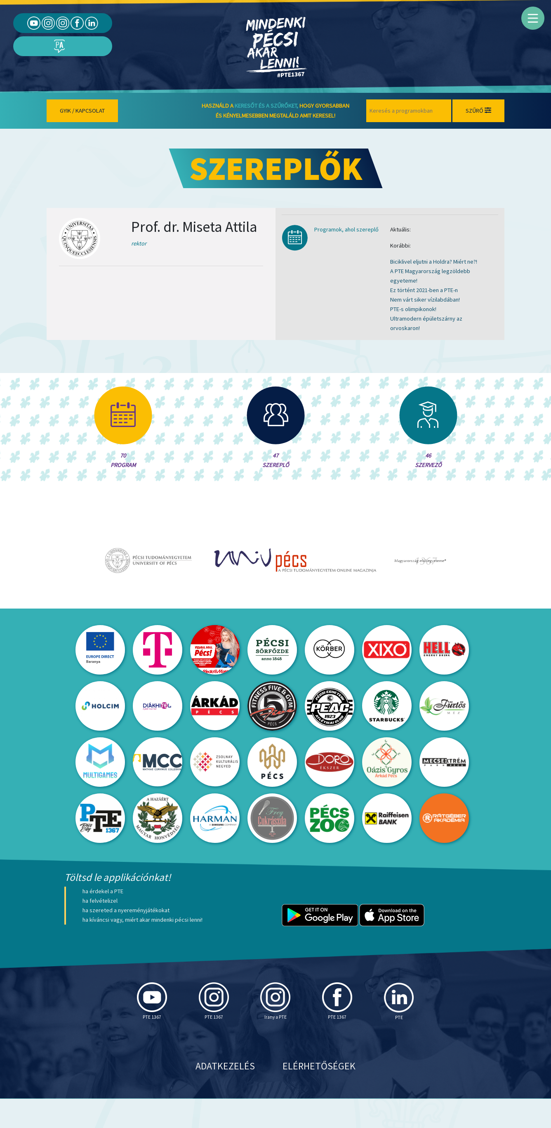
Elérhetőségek (319, 1095)
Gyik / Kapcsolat (82, 110)
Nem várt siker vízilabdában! (425, 299)
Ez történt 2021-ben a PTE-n (424, 290)
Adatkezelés (225, 1095)
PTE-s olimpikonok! (413, 309)
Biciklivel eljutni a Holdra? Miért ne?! (433, 261)
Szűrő (478, 110)
